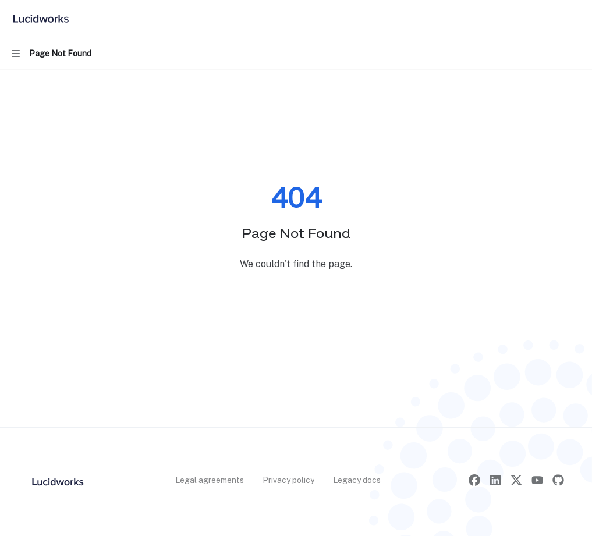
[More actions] (577, 18)
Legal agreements (209, 480)
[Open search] (554, 18)
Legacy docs (357, 480)
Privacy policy (288, 480)
